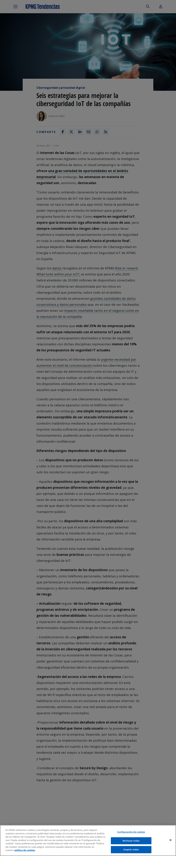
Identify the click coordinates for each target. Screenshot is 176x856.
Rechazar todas (131, 841)
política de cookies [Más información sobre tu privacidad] (24, 850)
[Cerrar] (170, 840)
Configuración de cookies (131, 832)
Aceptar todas (131, 850)
